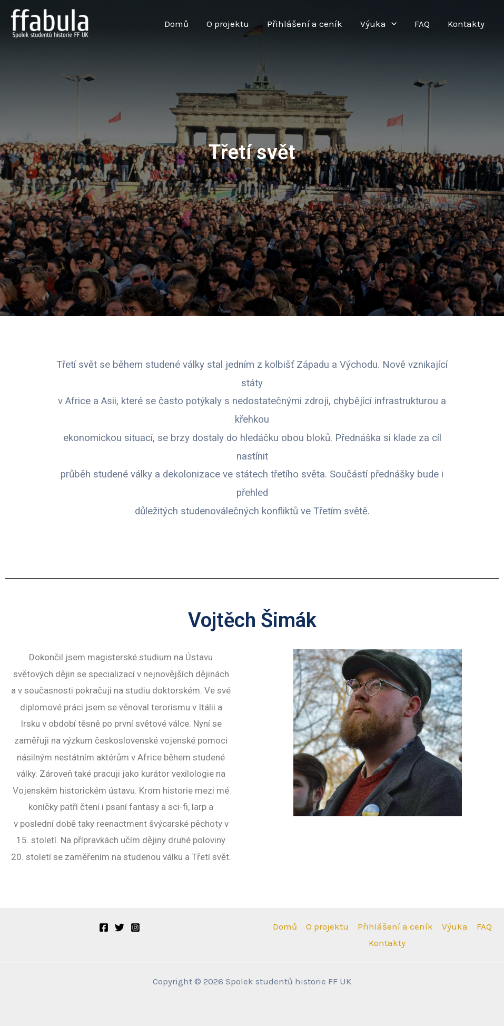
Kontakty (466, 23)
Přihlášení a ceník (304, 23)
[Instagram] (135, 927)
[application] (391, 24)
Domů (176, 23)
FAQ (422, 23)
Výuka (378, 24)
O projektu (227, 23)
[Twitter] (119, 927)
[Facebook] (103, 927)
